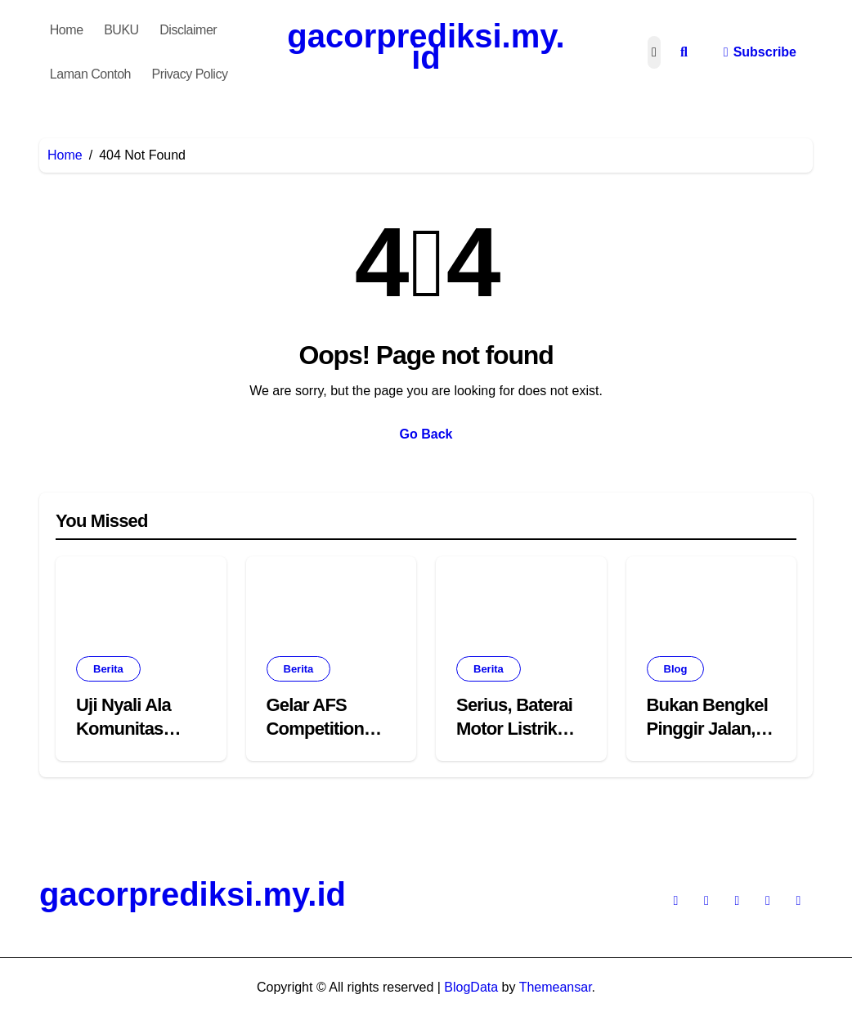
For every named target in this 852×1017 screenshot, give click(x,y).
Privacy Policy (190, 74)
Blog (676, 669)
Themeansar (555, 987)
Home (66, 30)
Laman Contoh (90, 74)
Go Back (426, 434)
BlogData (471, 987)
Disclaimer (188, 30)
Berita (108, 669)
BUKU (121, 30)
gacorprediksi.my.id (425, 46)
